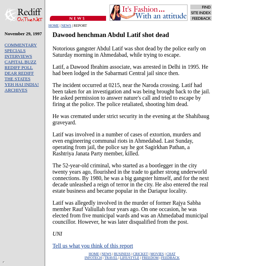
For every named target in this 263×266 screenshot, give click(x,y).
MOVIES (157, 254)
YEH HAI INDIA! (22, 84)
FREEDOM (150, 258)
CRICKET (140, 254)
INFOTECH (93, 258)
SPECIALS (15, 50)
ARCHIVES (16, 90)
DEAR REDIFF (19, 73)
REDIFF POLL (19, 67)
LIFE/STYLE (129, 258)
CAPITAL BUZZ (21, 61)
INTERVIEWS (18, 56)
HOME (53, 25)
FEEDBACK (170, 258)
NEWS (66, 25)
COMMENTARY (21, 45)
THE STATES (18, 78)
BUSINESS (122, 254)
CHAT (171, 254)
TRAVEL (111, 258)
